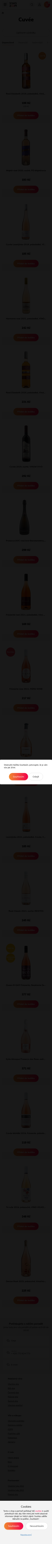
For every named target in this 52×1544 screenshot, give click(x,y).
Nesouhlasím (37, 1526)
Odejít (36, 776)
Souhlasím (18, 776)
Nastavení (26, 1534)
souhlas (38, 1511)
